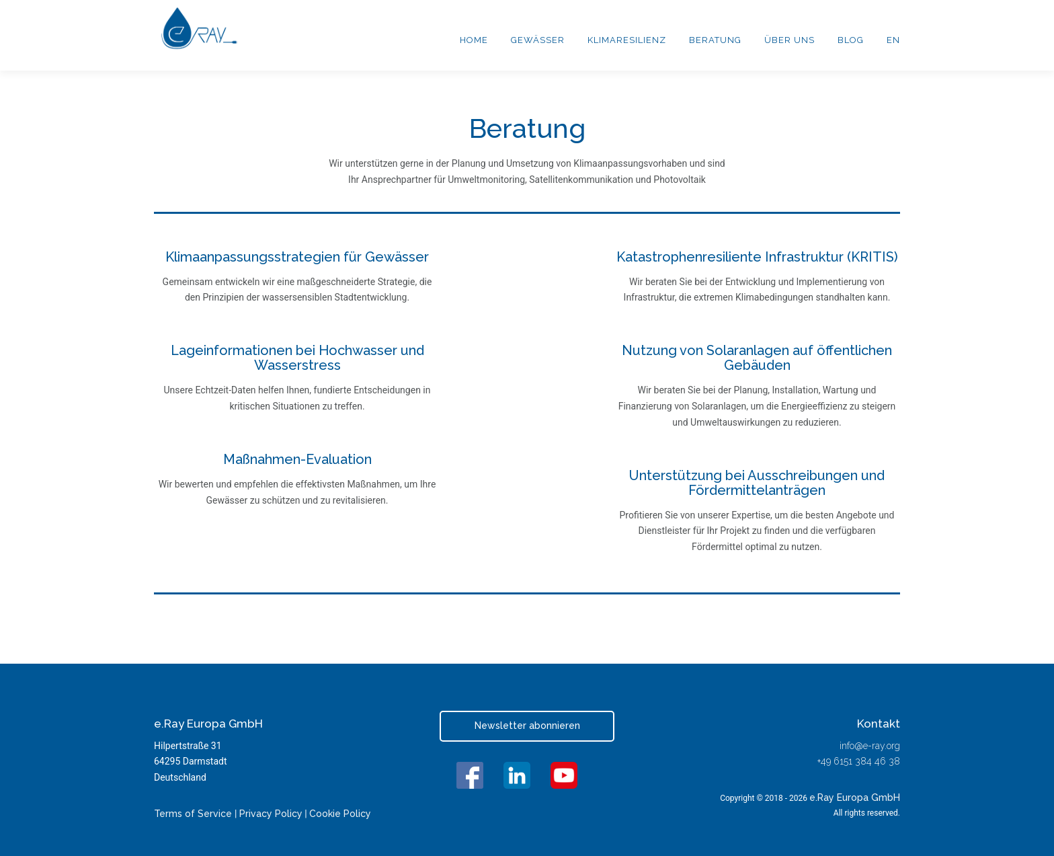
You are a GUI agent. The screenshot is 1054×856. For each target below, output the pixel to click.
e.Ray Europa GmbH (854, 797)
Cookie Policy (340, 813)
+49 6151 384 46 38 (858, 761)
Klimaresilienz (626, 40)
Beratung (715, 40)
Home (474, 40)
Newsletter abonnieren (527, 725)
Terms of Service (194, 813)
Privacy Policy (270, 813)
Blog (851, 40)
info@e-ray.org (870, 745)
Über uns (789, 40)
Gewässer (538, 40)
